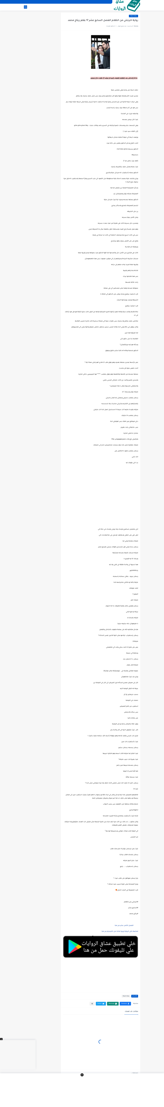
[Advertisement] (100, 498)
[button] (125, 1004)
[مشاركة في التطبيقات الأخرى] (92, 1004)
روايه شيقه (133, 16)
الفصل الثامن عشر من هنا (123, 925)
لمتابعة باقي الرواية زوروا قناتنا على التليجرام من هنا (120, 931)
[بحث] (25, 7)
